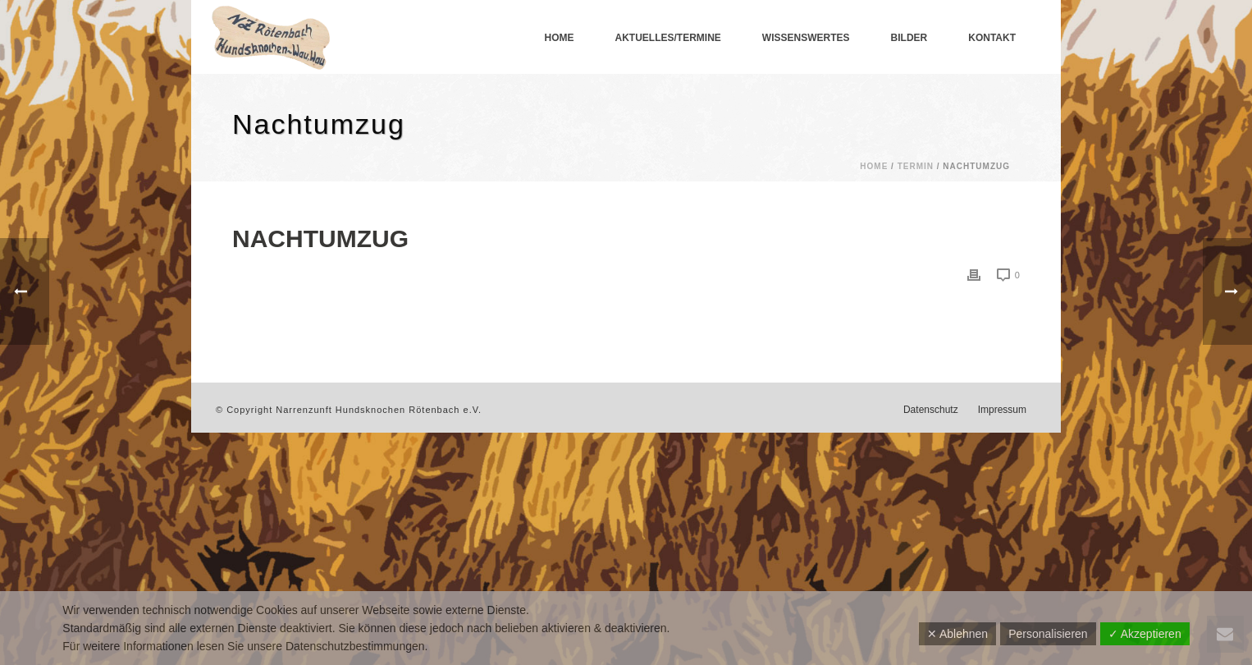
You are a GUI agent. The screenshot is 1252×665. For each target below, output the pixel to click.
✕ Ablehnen (957, 633)
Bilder (909, 38)
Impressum (1002, 409)
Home (559, 38)
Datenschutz (930, 409)
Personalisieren (1048, 633)
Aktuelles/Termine (668, 38)
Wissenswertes (806, 38)
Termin (916, 166)
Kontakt (992, 38)
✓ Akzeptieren (1144, 633)
